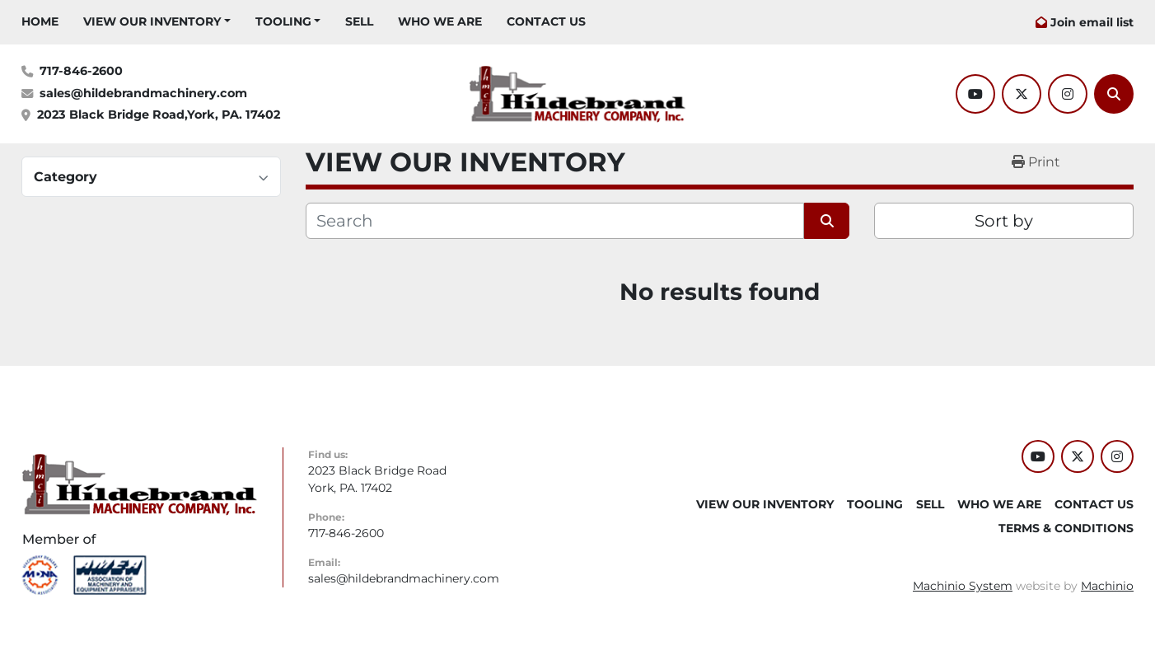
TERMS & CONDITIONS (1066, 528)
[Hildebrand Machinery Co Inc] (139, 483)
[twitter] (1021, 94)
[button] (157, 21)
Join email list (1092, 22)
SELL (359, 21)
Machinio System (962, 585)
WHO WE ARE (440, 21)
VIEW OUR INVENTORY (152, 21)
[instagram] (1067, 94)
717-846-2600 (81, 70)
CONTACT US (546, 21)
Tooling (283, 21)
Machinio (1107, 585)
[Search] (1114, 94)
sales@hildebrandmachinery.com (143, 93)
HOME (39, 21)
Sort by (1004, 221)
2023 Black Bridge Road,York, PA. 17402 (158, 114)
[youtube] (975, 94)
